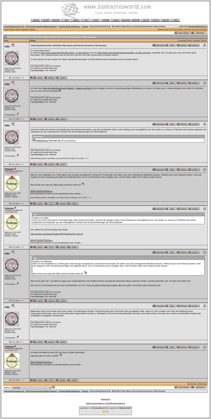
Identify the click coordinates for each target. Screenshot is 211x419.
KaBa (7, 46)
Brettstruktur (202, 384)
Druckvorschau (163, 29)
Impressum (105, 399)
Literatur (85, 26)
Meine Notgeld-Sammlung (41, 191)
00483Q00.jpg (42, 140)
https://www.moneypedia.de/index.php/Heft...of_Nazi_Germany (124, 53)
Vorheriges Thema (185, 40)
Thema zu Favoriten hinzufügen (195, 29)
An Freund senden (176, 29)
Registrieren (201, 26)
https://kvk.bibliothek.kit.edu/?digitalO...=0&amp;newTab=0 (67, 88)
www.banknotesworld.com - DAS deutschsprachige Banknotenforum (30, 26)
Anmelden (192, 26)
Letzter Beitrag (9, 29)
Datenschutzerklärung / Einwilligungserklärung (105, 403)
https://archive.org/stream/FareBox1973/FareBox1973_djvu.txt (56, 234)
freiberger (9, 169)
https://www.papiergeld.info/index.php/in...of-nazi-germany (65, 53)
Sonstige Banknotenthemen (69, 26)
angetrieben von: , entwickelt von (105, 408)
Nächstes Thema (199, 40)
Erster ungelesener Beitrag (25, 29)
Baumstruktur (192, 384)
